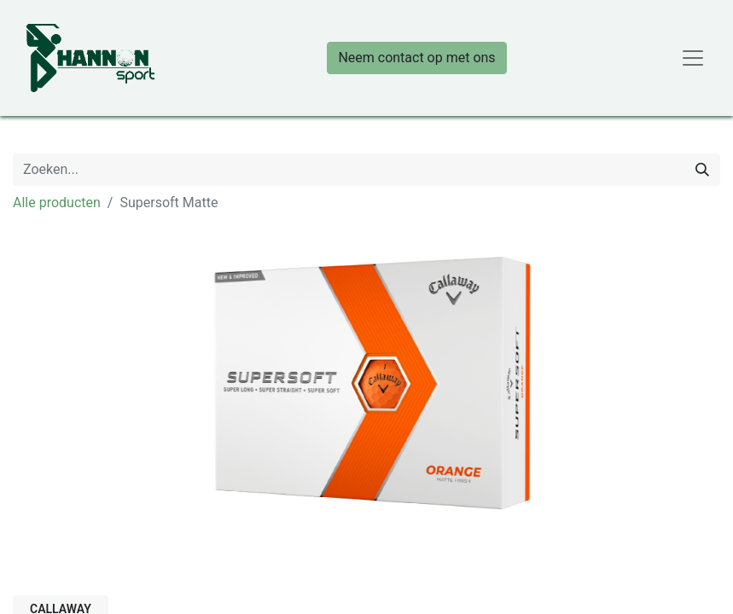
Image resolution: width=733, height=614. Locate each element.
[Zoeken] (702, 170)
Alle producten (57, 202)
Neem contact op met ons (416, 57)
